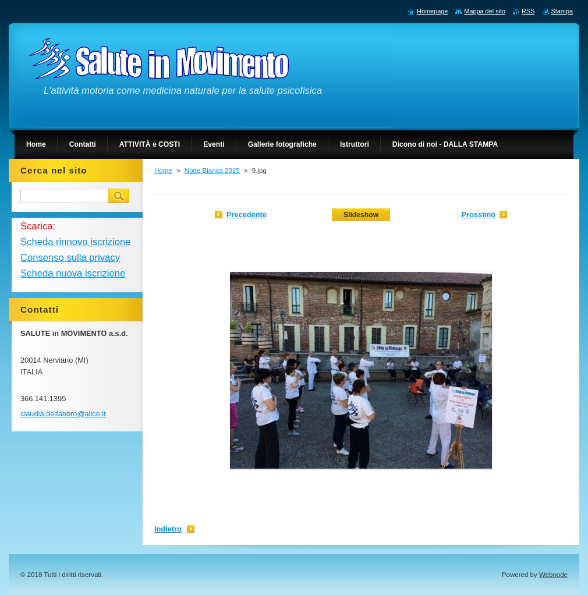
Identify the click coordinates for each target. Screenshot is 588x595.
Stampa (562, 11)
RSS (528, 11)
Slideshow (360, 215)
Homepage (432, 11)
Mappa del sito (484, 11)
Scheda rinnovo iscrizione (75, 241)
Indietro (168, 529)
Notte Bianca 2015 (212, 170)
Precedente (246, 214)
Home (163, 170)
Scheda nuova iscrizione (72, 273)
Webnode (553, 574)
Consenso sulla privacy (70, 257)
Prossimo (478, 214)
